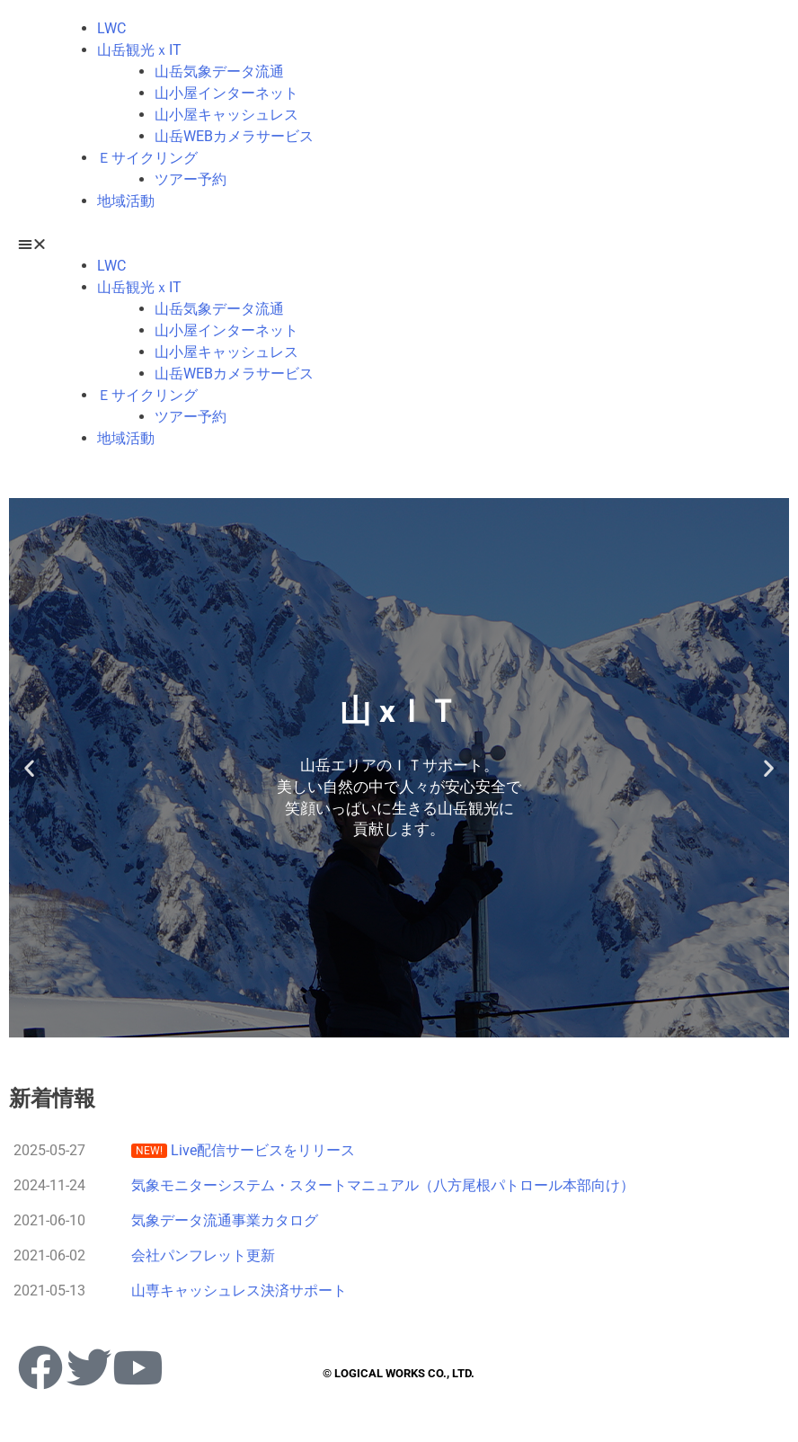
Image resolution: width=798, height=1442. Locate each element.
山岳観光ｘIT (139, 49)
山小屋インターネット (226, 93)
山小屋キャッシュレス (226, 114)
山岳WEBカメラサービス (234, 136)
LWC (111, 28)
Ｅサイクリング (147, 157)
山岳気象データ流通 (219, 71)
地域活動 (126, 200)
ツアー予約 (190, 179)
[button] (399, 244)
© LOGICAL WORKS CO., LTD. (398, 1373)
